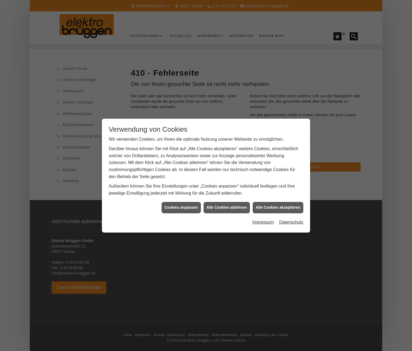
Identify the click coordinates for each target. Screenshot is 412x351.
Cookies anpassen (181, 204)
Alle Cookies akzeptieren (278, 204)
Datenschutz (291, 219)
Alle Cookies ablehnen (227, 204)
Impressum (263, 219)
